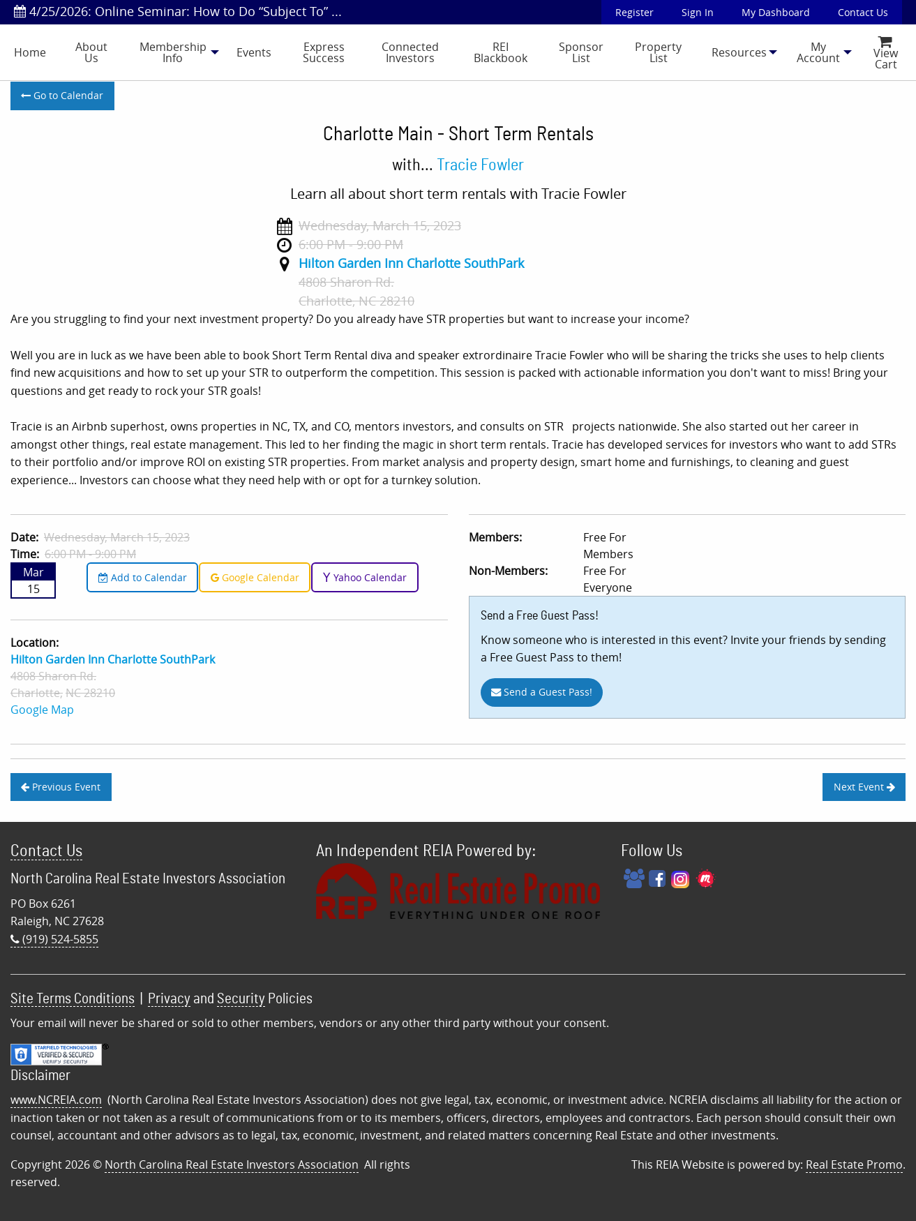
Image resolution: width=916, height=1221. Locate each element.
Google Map (42, 709)
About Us (91, 52)
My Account (818, 52)
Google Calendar (255, 577)
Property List (658, 52)
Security (241, 998)
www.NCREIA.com (56, 1099)
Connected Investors (410, 52)
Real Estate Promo (854, 1164)
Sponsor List (581, 52)
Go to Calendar (62, 95)
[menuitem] (30, 52)
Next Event (864, 786)
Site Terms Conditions (72, 998)
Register (634, 12)
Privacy (169, 998)
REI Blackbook (500, 52)
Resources (739, 52)
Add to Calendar (142, 577)
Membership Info (173, 52)
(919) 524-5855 (54, 939)
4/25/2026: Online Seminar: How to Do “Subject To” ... (178, 11)
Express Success (324, 52)
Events (253, 52)
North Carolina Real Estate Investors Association (232, 1164)
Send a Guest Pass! (541, 691)
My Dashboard (776, 12)
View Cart (885, 54)
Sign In (698, 12)
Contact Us (863, 12)
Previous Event (60, 786)
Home (30, 52)
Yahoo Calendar (364, 577)
